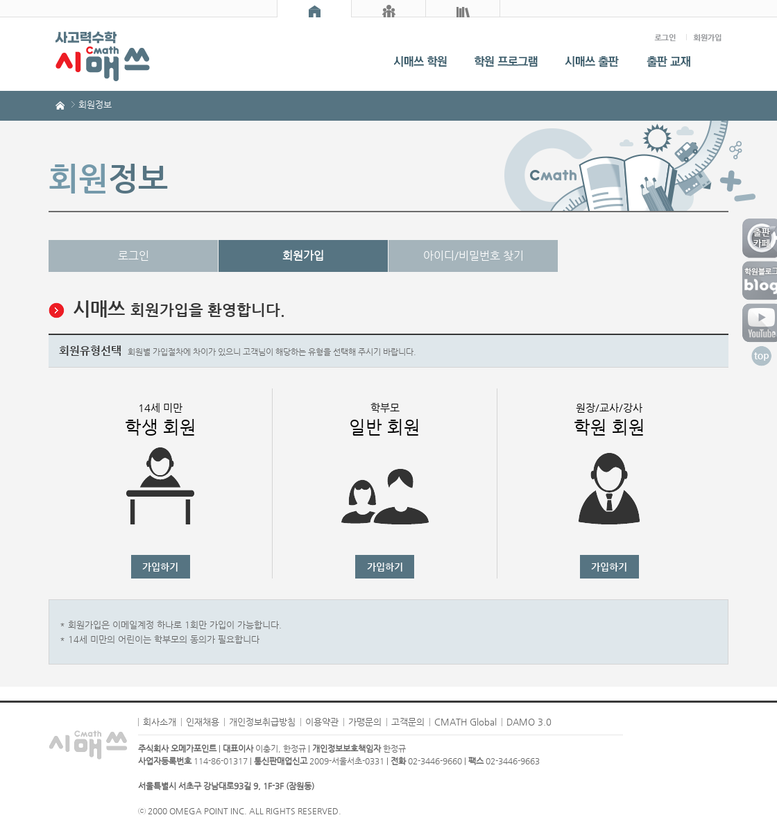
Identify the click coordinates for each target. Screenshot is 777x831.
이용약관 (322, 722)
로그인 (133, 255)
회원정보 (95, 104)
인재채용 (202, 722)
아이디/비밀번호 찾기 (473, 255)
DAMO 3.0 (529, 722)
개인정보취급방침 (262, 722)
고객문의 (408, 722)
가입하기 (160, 566)
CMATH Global (465, 722)
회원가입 (303, 255)
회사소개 (159, 722)
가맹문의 (365, 722)
